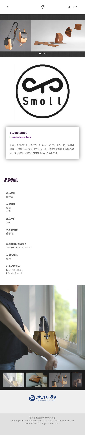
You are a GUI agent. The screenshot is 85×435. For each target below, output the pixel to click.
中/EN (74, 7)
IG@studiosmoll (14, 269)
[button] (40, 53)
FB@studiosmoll (14, 273)
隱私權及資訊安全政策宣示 (42, 417)
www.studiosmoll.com (20, 136)
